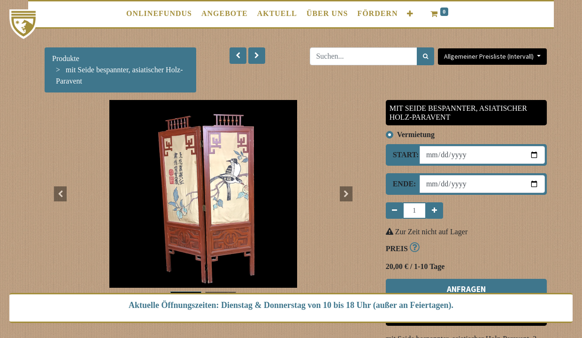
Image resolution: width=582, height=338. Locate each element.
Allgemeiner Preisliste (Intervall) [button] (489, 56)
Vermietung (416, 134)
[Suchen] (425, 56)
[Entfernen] (394, 210)
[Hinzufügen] (434, 210)
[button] (410, 14)
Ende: (403, 184)
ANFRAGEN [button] (466, 289)
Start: (403, 155)
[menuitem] (159, 13)
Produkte (65, 58)
